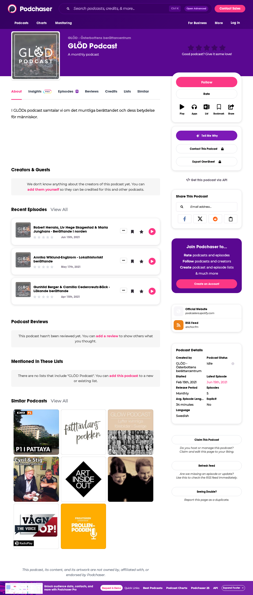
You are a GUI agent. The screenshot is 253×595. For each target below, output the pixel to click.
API (215, 588)
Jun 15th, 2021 (217, 382)
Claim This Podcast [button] (206, 439)
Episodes (68, 91)
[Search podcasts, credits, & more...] (120, 8)
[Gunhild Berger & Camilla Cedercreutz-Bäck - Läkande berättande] (23, 289)
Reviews (92, 91)
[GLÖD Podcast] (35, 55)
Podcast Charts (176, 588)
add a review (107, 336)
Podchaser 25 (200, 588)
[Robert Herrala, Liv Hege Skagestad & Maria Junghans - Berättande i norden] (23, 229)
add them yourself (43, 189)
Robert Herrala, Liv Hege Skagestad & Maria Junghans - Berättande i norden (70, 229)
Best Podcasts (152, 588)
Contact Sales (230, 9)
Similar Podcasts (29, 401)
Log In (235, 23)
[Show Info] (232, 363)
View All (59, 209)
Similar (143, 91)
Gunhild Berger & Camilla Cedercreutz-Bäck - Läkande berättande (71, 289)
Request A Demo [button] (111, 588)
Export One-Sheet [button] (206, 161)
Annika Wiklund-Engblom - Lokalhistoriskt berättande (68, 259)
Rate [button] (206, 94)
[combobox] (135, 8)
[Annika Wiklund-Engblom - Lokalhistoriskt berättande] (23, 259)
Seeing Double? (207, 491)
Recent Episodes (29, 209)
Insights (39, 91)
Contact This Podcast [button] (207, 149)
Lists (127, 91)
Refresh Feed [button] (206, 465)
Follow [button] (206, 82)
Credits (111, 91)
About (16, 91)
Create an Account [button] (206, 284)
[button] (22, 23)
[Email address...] (206, 206)
